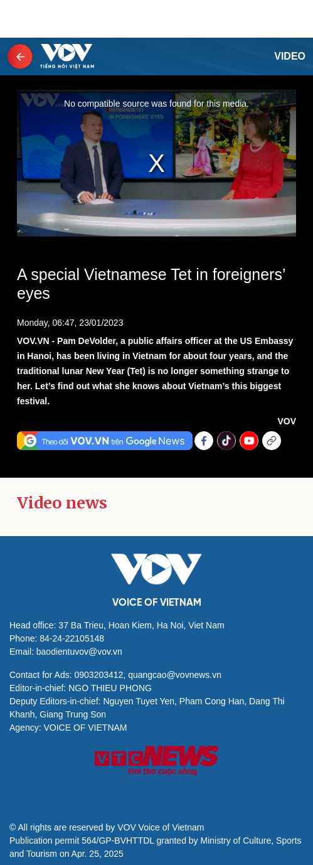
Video (289, 56)
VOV (286, 421)
